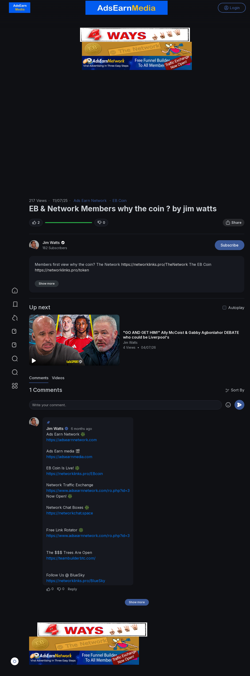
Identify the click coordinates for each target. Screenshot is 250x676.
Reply (72, 589)
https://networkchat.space (69, 513)
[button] (11, 372)
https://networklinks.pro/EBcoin (74, 473)
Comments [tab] (38, 377)
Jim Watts (53, 242)
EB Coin (119, 200)
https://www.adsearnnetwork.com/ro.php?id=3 (88, 490)
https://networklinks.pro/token (62, 270)
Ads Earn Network (90, 200)
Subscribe (229, 245)
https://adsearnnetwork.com (71, 439)
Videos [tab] (58, 377)
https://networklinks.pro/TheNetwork (154, 264)
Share (234, 222)
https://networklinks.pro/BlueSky (75, 580)
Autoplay (236, 307)
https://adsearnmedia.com (69, 456)
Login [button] (231, 8)
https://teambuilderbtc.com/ (71, 558)
